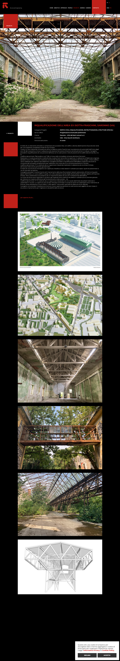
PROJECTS (76, 8)
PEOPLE (70, 8)
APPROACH (64, 8)
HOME (51, 8)
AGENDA (82, 8)
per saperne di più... (27, 197)
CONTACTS (96, 8)
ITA (110, 8)
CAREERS (88, 8)
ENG (108, 8)
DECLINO (87, 655)
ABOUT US (57, 8)
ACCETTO (107, 655)
